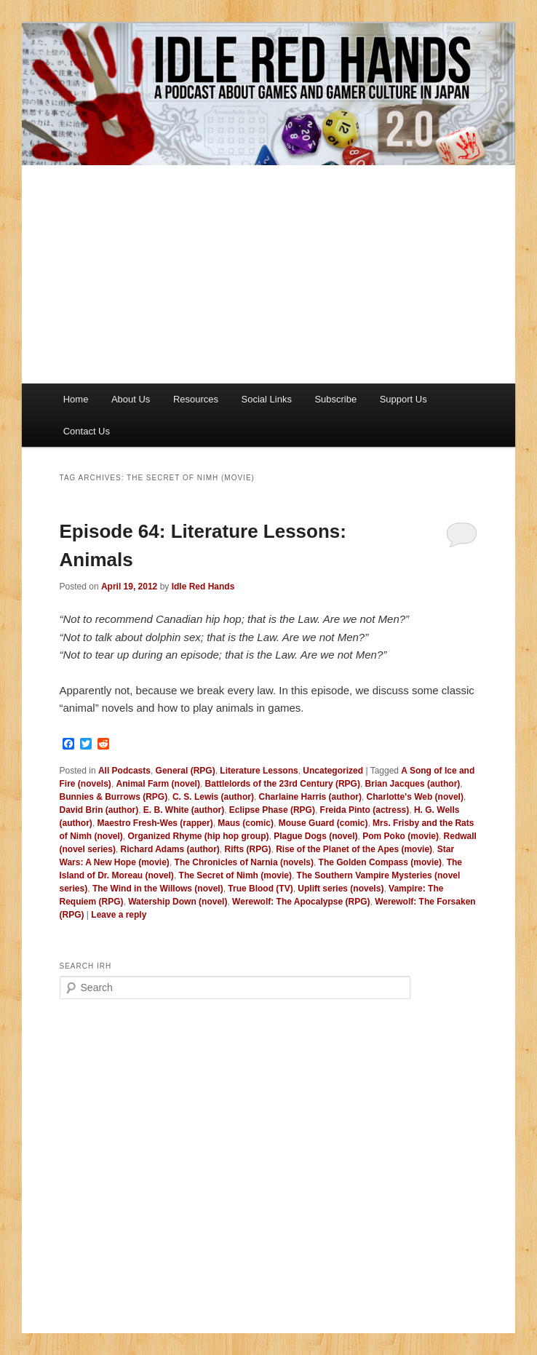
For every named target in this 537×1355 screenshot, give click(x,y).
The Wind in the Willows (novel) (157, 888)
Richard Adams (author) (170, 849)
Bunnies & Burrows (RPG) (114, 797)
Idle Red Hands (203, 586)
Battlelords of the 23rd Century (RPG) (282, 784)
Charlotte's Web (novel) (415, 797)
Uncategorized (333, 771)
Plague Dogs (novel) (315, 836)
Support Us (403, 399)
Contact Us (86, 431)
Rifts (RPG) (247, 849)
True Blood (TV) (260, 888)
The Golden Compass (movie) (380, 862)
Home (76, 399)
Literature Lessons (259, 771)
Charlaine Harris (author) (310, 797)
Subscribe (335, 399)
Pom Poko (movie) (400, 836)
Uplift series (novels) (340, 888)
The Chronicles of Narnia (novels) (244, 862)
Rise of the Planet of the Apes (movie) (354, 849)
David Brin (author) (99, 810)
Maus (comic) (246, 823)
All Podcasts (124, 771)
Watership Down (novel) (177, 902)
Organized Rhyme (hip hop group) (198, 836)
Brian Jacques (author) (413, 784)
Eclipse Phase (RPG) (272, 810)
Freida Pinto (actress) (365, 810)
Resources (195, 399)
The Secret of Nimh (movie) (235, 875)
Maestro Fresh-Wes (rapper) (155, 823)
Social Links (267, 399)
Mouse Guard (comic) (323, 823)
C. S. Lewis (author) (213, 797)
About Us (130, 399)
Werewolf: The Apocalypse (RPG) (301, 902)
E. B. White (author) (183, 810)
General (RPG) (185, 771)
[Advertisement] (268, 274)
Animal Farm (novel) (158, 784)
